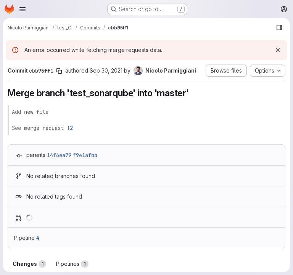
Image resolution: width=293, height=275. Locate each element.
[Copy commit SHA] (59, 71)
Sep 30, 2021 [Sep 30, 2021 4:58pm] (106, 70)
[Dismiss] (277, 50)
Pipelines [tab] (72, 264)
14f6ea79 (59, 155)
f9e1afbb (85, 155)
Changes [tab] (29, 264)
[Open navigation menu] (22, 9)
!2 (70, 128)
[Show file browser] (279, 27)
